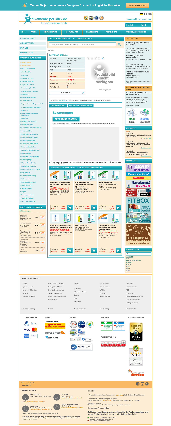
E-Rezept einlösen (80, 292)
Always (128, 266)
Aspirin (128, 268)
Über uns (103, 293)
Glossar (76, 295)
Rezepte (76, 283)
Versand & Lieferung (28, 309)
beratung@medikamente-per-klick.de (41, 409)
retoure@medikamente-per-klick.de (71, 398)
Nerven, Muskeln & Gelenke (57, 296)
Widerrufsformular (79, 309)
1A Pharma (129, 256)
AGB (127, 290)
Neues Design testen (137, 5)
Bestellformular (131, 309)
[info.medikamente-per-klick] (147, 384)
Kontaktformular (131, 287)
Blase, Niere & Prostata (29, 290)
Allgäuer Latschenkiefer (133, 260)
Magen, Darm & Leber (55, 293)
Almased (128, 262)
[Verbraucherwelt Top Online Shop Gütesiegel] (101, 18)
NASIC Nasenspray (24, 250)
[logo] (45, 19)
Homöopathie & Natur (55, 287)
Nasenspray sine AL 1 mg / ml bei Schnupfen (25, 225)
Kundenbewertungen (58, 105)
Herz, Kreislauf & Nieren (55, 283)
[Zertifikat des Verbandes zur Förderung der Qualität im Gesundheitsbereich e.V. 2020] (96, 18)
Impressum (129, 283)
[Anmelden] (146, 19)
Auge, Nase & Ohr (27, 287)
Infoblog (102, 290)
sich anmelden (63, 100)
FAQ (75, 298)
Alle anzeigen (25, 211)
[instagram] (143, 384)
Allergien (24, 283)
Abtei (127, 258)
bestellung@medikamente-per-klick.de (33, 401)
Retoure (50, 309)
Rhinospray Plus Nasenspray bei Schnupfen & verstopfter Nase (25, 233)
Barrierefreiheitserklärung (134, 296)
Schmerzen (77, 288)
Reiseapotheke (52, 299)
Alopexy (128, 264)
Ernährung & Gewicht (29, 296)
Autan (128, 270)
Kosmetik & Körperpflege (56, 290)
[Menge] (69, 173)
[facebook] (138, 384)
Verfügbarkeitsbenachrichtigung (80, 105)
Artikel (130, 25)
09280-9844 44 (26, 385)
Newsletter (77, 301)
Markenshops (104, 283)
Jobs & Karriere (105, 296)
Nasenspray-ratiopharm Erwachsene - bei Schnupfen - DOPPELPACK (25, 242)
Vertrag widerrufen (132, 303)
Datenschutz (130, 293)
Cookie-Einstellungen (133, 299)
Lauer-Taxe (119, 395)
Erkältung (25, 293)
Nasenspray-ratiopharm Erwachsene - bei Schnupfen (25, 217)
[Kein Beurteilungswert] (94, 58)
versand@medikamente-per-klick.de (72, 407)
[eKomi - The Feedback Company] (86, 18)
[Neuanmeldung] (133, 19)
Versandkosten (107, 400)
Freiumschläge (105, 309)
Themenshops (104, 287)
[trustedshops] (91, 18)
